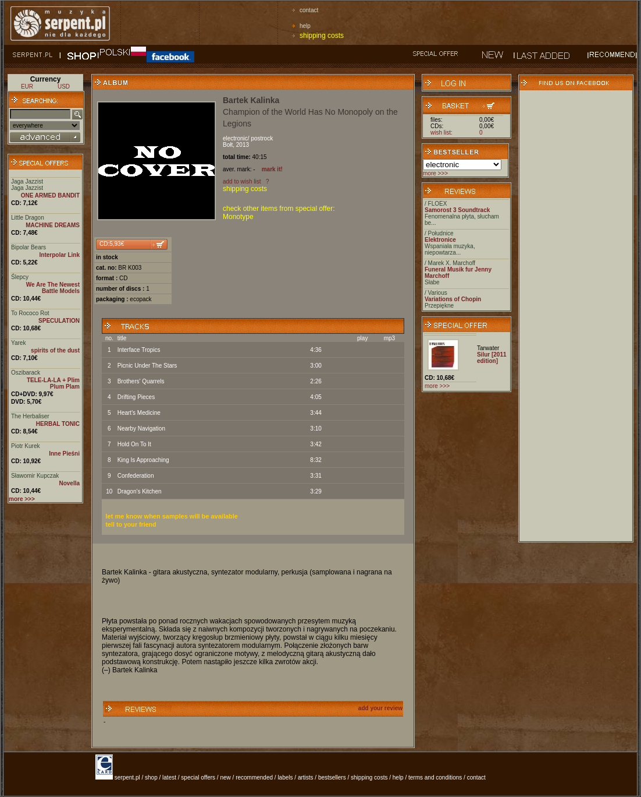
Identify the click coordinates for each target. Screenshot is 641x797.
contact (309, 10)
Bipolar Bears (28, 247)
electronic (235, 138)
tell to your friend (131, 524)
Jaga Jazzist (27, 181)
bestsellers (332, 777)
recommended (254, 777)
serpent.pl (127, 777)
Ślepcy (20, 277)
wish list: (441, 132)
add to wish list (242, 181)
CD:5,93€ (111, 244)
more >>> (435, 173)
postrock (262, 138)
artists (306, 777)
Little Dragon (27, 217)
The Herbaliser (30, 416)
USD (64, 86)
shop (151, 777)
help (305, 26)
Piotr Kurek (25, 446)
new (225, 777)
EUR (27, 86)
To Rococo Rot (30, 313)
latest (169, 777)
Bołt (228, 145)
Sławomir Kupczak (35, 475)
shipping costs (322, 35)
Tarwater (488, 348)
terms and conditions (435, 777)
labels (285, 777)
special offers (198, 777)
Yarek (18, 343)
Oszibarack (25, 372)
